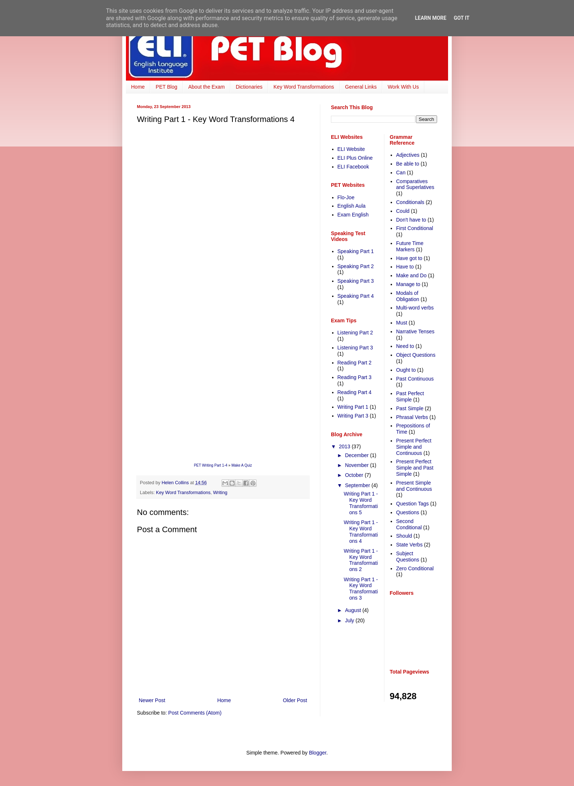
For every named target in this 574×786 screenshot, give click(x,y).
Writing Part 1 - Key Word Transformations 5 (361, 503)
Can (401, 172)
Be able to (407, 164)
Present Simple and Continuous (414, 486)
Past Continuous (415, 379)
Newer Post (152, 700)
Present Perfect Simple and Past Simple (414, 468)
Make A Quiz (241, 465)
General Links (361, 87)
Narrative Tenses (415, 331)
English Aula (352, 206)
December (357, 455)
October (355, 475)
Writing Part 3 (353, 416)
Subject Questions (407, 556)
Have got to (409, 258)
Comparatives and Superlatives (415, 184)
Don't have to (411, 220)
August (353, 610)
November (357, 465)
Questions (407, 512)
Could (403, 211)
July (350, 620)
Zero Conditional (415, 568)
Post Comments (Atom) (194, 713)
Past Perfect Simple (410, 396)
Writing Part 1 (353, 407)
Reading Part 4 (355, 392)
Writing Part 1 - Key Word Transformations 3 (361, 588)
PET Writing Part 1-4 (210, 465)
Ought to (406, 370)
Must (401, 323)
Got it (461, 18)
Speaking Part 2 (356, 266)
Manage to (408, 284)
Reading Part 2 (355, 363)
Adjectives (408, 155)
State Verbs (409, 545)
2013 (345, 446)
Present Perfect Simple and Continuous (414, 447)
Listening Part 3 (355, 348)
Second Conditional (409, 524)
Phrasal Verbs (412, 417)
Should (404, 536)
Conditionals (410, 202)
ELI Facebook (353, 167)
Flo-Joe (346, 197)
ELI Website (351, 149)
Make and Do (411, 275)
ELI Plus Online (355, 158)
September (358, 485)
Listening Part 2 (355, 332)
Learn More (430, 18)
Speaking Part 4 (356, 296)
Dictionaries (249, 87)
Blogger (317, 753)
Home (138, 87)
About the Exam (206, 87)
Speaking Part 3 (356, 281)
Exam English (353, 215)
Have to (405, 267)
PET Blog (166, 87)
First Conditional (414, 228)
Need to (405, 346)
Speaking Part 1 (356, 251)
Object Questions (415, 355)
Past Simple (410, 408)
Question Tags (412, 504)
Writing (220, 492)
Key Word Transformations (303, 87)
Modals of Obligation (407, 296)
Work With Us (403, 87)
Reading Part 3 (355, 377)
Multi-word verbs (415, 308)
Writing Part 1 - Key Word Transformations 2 (361, 560)
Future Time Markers (410, 246)
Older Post (295, 700)
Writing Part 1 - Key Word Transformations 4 (361, 531)
